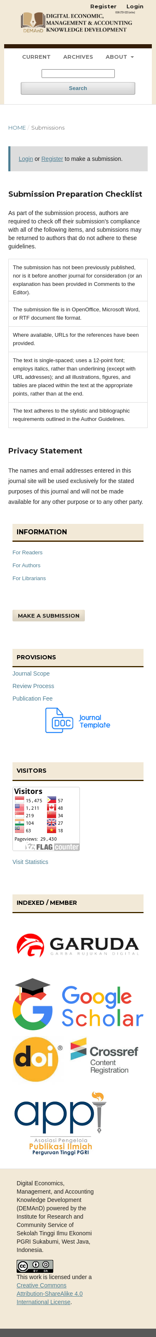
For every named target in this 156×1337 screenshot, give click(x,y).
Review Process (33, 686)
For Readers (27, 552)
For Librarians (29, 578)
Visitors (32, 770)
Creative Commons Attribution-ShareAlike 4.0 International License (50, 1293)
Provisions (36, 657)
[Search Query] (78, 73)
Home (17, 127)
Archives (78, 56)
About (117, 56)
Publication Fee (32, 698)
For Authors (26, 565)
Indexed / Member (47, 902)
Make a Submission (48, 615)
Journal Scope (31, 673)
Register (103, 6)
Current (36, 56)
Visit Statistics (30, 862)
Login (135, 6)
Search (78, 88)
